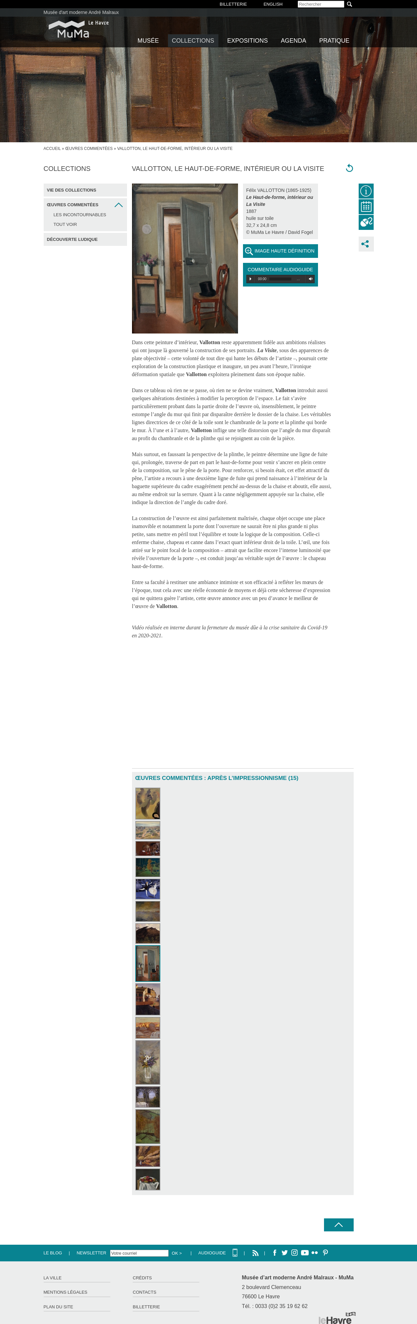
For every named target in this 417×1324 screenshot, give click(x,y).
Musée (148, 40)
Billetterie (146, 1306)
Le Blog (53, 1252)
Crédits (142, 1277)
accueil (52, 148)
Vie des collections (71, 190)
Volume (309, 279)
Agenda (293, 40)
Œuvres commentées (89, 148)
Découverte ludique (72, 239)
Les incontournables (80, 214)
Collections (193, 40)
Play (250, 279)
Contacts (144, 1292)
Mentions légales (65, 1292)
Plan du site (58, 1306)
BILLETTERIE (233, 4)
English (273, 4)
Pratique (334, 40)
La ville (53, 1277)
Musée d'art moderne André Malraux (81, 12)
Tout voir (65, 224)
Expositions (247, 40)
